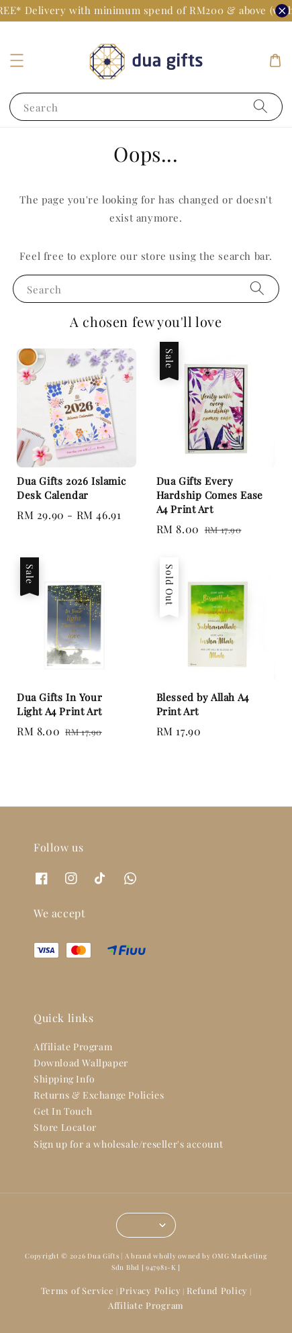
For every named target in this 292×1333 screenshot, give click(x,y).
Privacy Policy (150, 1290)
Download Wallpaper (81, 1062)
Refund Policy (217, 1290)
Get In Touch (63, 1111)
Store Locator (65, 1127)
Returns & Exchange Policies (99, 1095)
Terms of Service (77, 1290)
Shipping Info (64, 1078)
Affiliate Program (73, 1046)
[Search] (260, 106)
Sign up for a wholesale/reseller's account (128, 1144)
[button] (17, 60)
